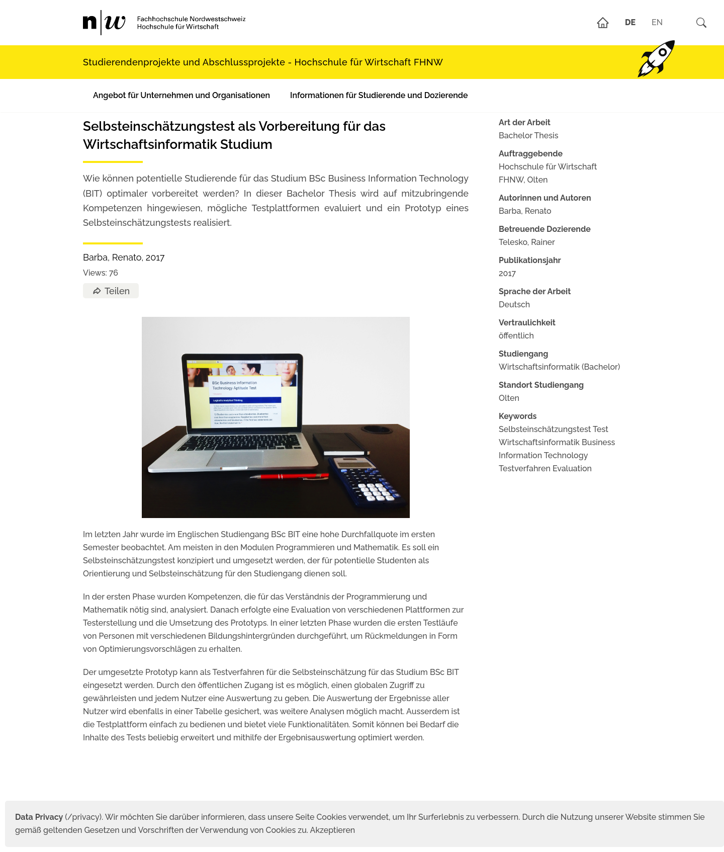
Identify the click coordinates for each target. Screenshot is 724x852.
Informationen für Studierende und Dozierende (379, 95)
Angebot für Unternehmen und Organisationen (181, 95)
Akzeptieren (332, 830)
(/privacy (57, 817)
